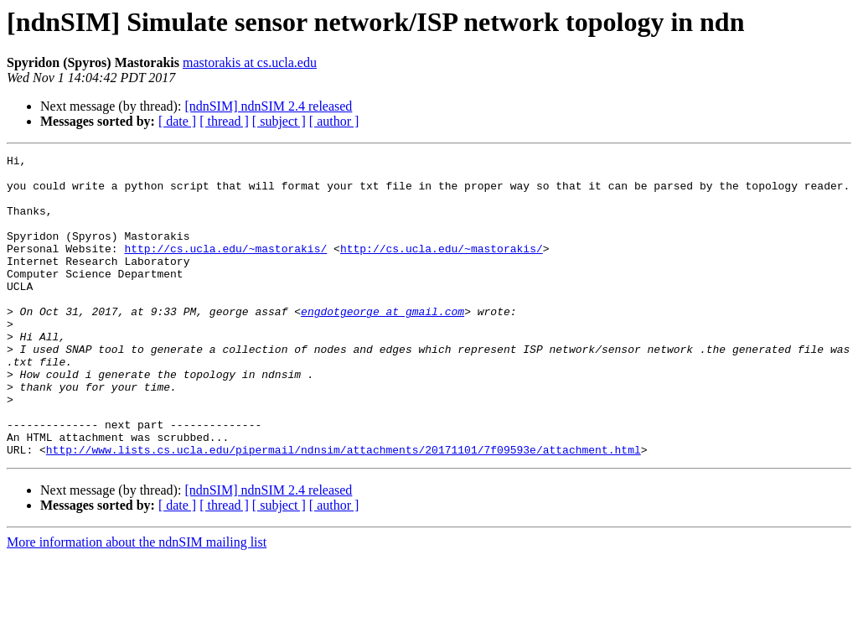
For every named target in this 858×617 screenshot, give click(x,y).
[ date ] (177, 121)
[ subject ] (279, 121)
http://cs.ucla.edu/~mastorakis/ (225, 268)
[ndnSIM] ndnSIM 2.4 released (268, 106)
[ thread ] (224, 121)
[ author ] (334, 121)
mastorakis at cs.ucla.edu (250, 62)
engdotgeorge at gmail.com (382, 343)
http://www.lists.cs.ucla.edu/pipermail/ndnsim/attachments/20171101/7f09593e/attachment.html (343, 509)
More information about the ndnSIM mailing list (136, 602)
